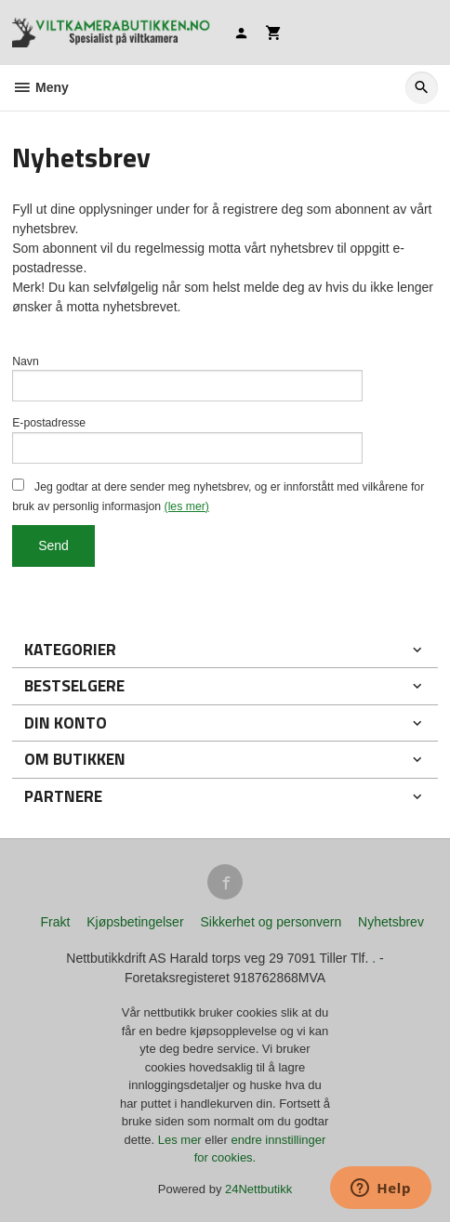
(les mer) (187, 506)
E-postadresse (49, 422)
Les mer (181, 1140)
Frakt (55, 921)
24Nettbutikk (258, 1189)
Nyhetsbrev (391, 921)
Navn (25, 361)
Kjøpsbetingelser (134, 921)
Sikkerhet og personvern (270, 921)
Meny (40, 87)
